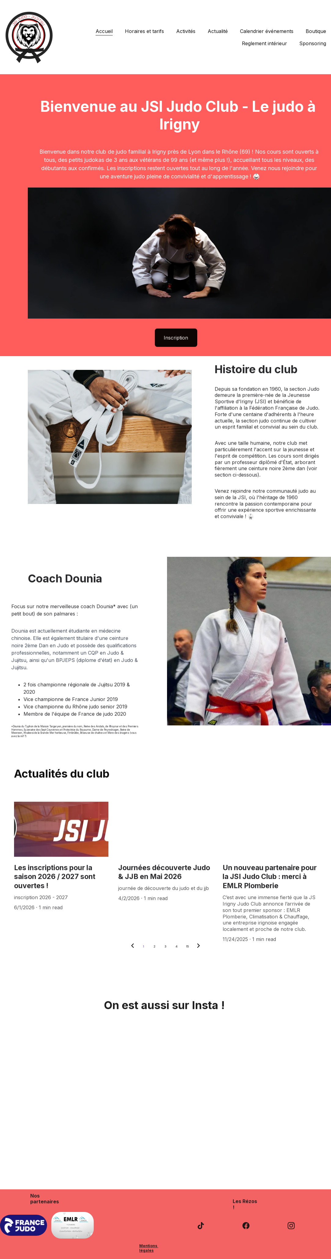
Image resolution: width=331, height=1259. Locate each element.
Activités (185, 31)
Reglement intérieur (264, 43)
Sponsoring (312, 43)
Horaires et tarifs (144, 31)
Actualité (218, 31)
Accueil (104, 31)
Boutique (316, 31)
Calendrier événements (266, 31)
